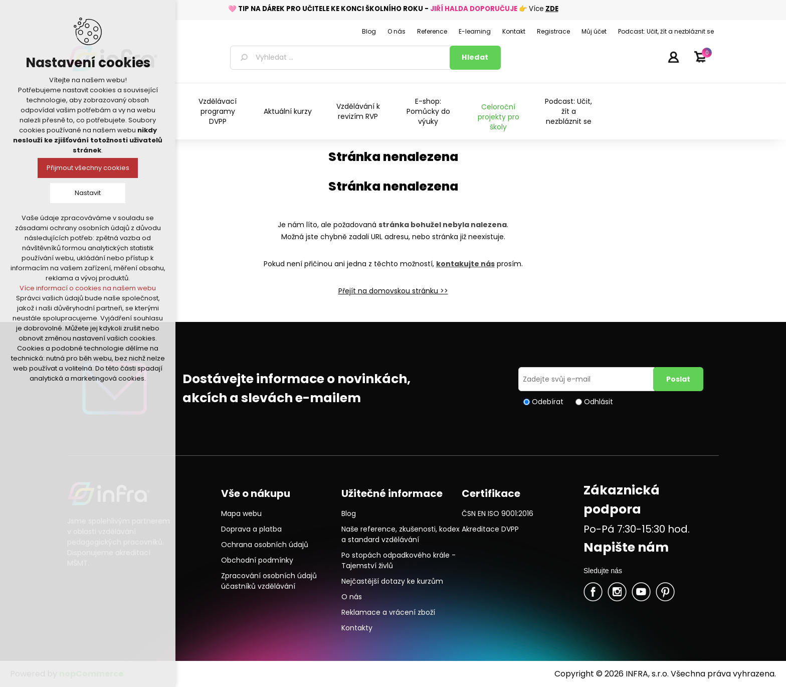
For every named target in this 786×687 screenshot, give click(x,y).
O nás (351, 597)
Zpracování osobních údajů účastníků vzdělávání (269, 581)
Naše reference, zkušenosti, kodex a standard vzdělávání (400, 534)
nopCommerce (91, 673)
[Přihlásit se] (587, 379)
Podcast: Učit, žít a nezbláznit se (568, 111)
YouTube (641, 591)
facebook (593, 591)
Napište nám (626, 547)
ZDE (551, 9)
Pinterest (665, 591)
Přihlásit (673, 57)
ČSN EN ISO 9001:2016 (497, 513)
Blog (348, 513)
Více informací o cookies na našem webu (88, 288)
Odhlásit (598, 402)
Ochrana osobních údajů (264, 545)
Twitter (617, 591)
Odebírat (547, 402)
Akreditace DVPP (490, 529)
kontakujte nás (465, 264)
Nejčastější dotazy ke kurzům (392, 581)
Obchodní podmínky (257, 560)
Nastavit (88, 193)
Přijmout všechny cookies (88, 168)
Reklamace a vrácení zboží (388, 612)
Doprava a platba (251, 529)
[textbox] (341, 58)
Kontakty (356, 628)
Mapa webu (241, 513)
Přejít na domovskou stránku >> (393, 291)
